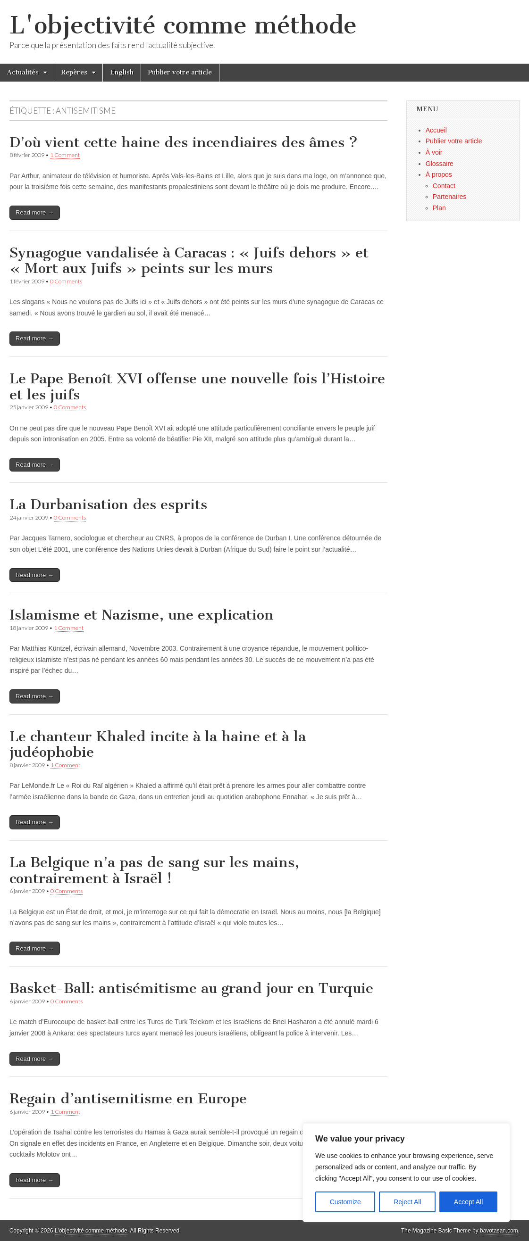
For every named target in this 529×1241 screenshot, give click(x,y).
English (122, 72)
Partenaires (450, 196)
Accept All (468, 1202)
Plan (439, 208)
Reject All (407, 1202)
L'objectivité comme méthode (183, 25)
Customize (345, 1202)
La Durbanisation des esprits (108, 504)
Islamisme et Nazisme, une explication (141, 614)
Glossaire (439, 163)
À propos (439, 174)
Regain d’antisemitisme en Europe (128, 1098)
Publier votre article (180, 72)
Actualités (23, 72)
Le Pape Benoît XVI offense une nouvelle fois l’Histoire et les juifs (197, 386)
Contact (444, 186)
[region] (406, 1172)
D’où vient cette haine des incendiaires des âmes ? (183, 142)
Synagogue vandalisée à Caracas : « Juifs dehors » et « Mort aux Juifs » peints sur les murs (189, 260)
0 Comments (66, 281)
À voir (434, 152)
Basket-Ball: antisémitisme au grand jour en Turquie (191, 988)
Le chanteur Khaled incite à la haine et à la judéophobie (157, 744)
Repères (74, 72)
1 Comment (65, 154)
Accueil (436, 130)
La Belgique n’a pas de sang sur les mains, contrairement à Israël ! (154, 870)
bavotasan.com (499, 1230)
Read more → (35, 212)
